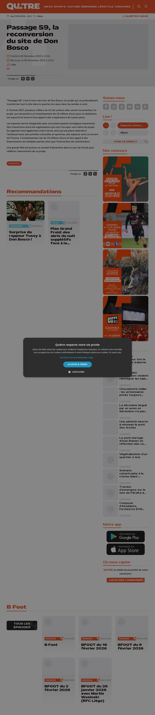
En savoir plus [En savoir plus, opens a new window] (115, 352)
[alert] (77, 357)
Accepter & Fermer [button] (77, 364)
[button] (77, 357)
